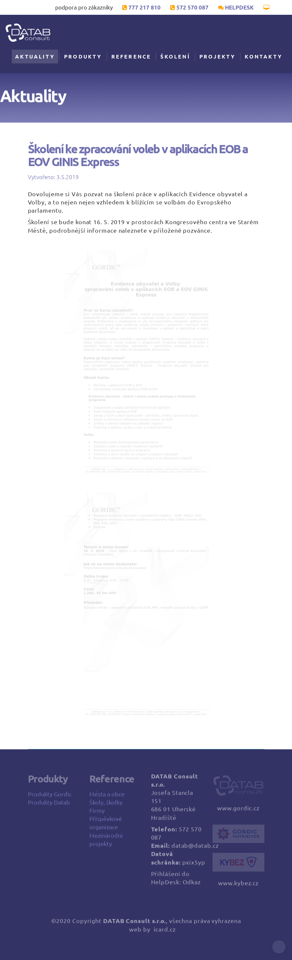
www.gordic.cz (238, 811)
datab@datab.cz (195, 848)
